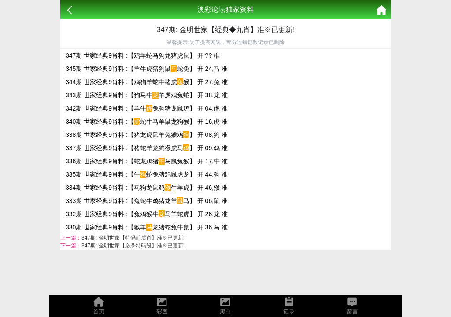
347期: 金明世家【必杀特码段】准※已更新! (133, 246)
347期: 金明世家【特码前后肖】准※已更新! (133, 238)
